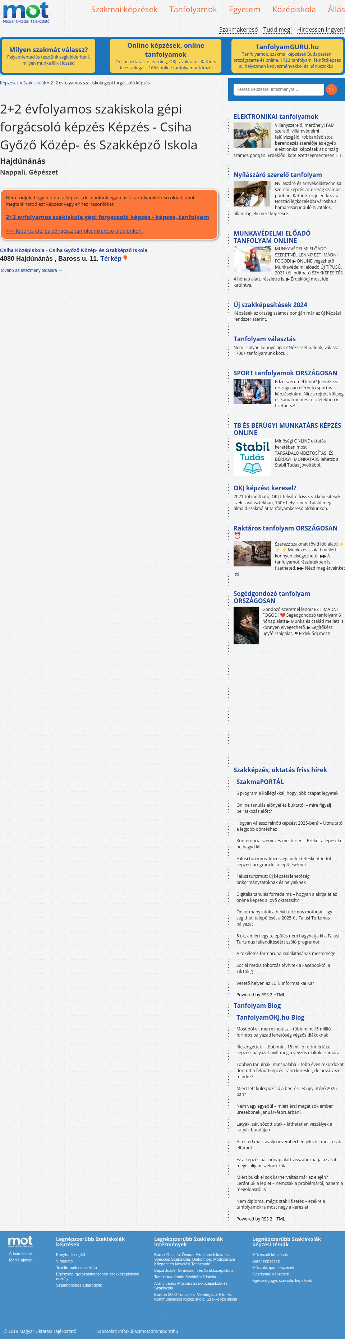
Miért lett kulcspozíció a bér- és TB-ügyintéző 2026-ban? (287, 1091)
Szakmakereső (238, 29)
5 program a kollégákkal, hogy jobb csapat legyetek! (288, 793)
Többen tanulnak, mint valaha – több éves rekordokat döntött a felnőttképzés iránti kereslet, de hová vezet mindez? (290, 1070)
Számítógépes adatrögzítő (79, 1285)
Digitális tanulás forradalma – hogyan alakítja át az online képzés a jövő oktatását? (286, 897)
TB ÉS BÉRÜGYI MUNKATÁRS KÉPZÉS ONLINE (287, 429)
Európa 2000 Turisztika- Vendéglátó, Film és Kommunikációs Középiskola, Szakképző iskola (195, 1296)
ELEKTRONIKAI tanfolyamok (276, 116)
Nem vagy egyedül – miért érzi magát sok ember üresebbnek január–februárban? (284, 1109)
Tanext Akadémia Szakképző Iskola (185, 1277)
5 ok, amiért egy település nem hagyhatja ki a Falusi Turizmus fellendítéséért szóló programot (287, 939)
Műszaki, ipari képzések (273, 1267)
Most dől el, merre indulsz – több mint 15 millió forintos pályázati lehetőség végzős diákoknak (283, 1032)
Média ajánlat (20, 1260)
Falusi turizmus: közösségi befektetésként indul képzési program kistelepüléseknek (283, 862)
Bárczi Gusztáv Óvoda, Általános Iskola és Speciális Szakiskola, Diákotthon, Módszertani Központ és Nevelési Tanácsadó (194, 1259)
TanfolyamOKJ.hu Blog (270, 1017)
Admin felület (20, 1253)
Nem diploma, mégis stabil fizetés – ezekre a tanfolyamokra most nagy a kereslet (280, 1204)
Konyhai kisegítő (70, 1254)
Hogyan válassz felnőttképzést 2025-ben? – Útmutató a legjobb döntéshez (289, 826)
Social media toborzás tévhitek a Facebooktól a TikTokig (283, 968)
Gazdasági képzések (270, 1274)
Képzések (9, 83)
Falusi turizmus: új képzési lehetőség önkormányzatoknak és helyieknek (272, 879)
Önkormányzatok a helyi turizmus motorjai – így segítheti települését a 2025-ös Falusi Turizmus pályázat (284, 918)
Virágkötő (64, 1261)
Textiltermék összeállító (76, 1267)
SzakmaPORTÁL (260, 782)
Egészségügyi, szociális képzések (282, 1280)
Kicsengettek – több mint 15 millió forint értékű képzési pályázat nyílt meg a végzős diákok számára (287, 1050)
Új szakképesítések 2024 (270, 305)
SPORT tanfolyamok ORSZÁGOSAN (285, 373)
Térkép (114, 258)
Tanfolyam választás (265, 339)
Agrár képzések (266, 1261)
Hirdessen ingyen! (321, 29)
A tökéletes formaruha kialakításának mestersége (285, 953)
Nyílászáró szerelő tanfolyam (278, 175)
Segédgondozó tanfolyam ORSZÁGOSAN (272, 597)
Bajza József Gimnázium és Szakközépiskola (194, 1270)
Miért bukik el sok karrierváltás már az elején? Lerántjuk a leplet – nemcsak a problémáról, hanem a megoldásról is (289, 1183)
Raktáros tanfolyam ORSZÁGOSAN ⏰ (285, 531)
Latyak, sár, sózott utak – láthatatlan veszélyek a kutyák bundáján (284, 1127)
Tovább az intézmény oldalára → (31, 270)
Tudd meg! (277, 29)
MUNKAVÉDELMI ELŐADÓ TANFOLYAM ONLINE (272, 237)
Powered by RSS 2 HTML (260, 995)
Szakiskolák (34, 83)
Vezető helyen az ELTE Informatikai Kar (275, 983)
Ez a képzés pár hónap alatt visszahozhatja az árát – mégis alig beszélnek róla (288, 1163)
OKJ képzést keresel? (265, 488)
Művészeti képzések (270, 1254)
